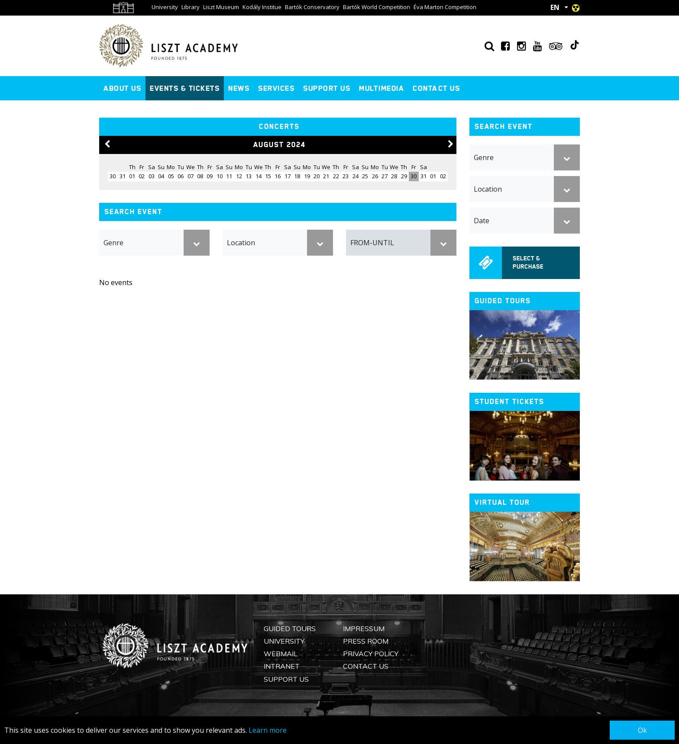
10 (220, 176)
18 (297, 176)
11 (229, 176)
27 (385, 176)
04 (161, 176)
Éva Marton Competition (445, 7)
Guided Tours (290, 628)
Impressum (364, 628)
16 (278, 176)
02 (142, 176)
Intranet (282, 666)
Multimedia (381, 88)
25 (365, 176)
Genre (113, 242)
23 (346, 176)
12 (239, 176)
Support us (326, 88)
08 (200, 176)
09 (210, 176)
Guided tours (503, 301)
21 (326, 176)
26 (375, 176)
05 (171, 176)
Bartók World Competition (376, 7)
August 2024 (279, 145)
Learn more (268, 730)
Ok (642, 730)
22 (336, 176)
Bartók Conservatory (312, 7)
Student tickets (509, 402)
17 (288, 176)
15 (268, 176)
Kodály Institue (261, 7)
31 (423, 176)
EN (554, 7)
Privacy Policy (370, 653)
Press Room (365, 641)
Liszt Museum (221, 7)
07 (191, 176)
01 (132, 176)
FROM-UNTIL (372, 242)
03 (152, 176)
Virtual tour (502, 502)
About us (122, 88)
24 (355, 176)
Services (276, 88)
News (238, 88)
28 (394, 176)
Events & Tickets (185, 88)
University (165, 7)
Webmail (280, 653)
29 (404, 176)
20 (317, 176)
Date (481, 220)
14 (258, 176)
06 (181, 176)
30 (414, 176)
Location (241, 242)
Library (190, 7)
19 (307, 176)
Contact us (436, 88)
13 (249, 176)
